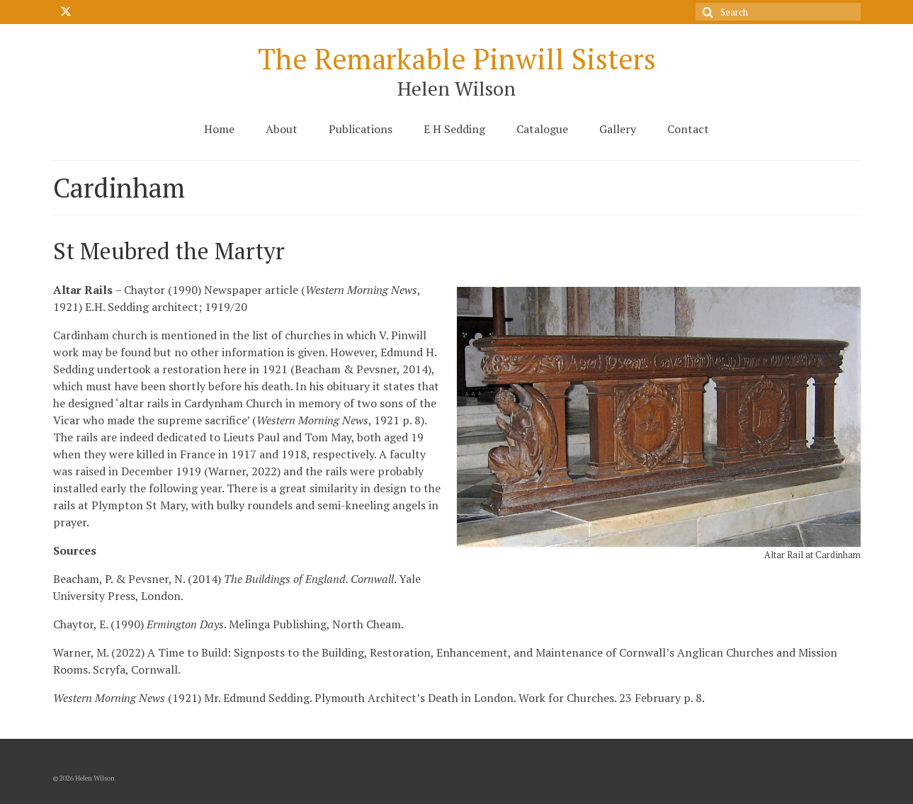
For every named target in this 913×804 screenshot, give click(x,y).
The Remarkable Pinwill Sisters (457, 58)
